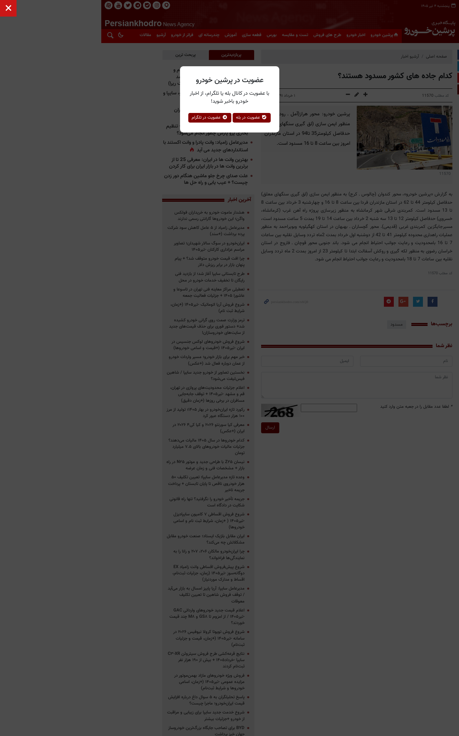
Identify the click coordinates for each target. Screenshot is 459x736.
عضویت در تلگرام (210, 117)
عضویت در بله (251, 117)
